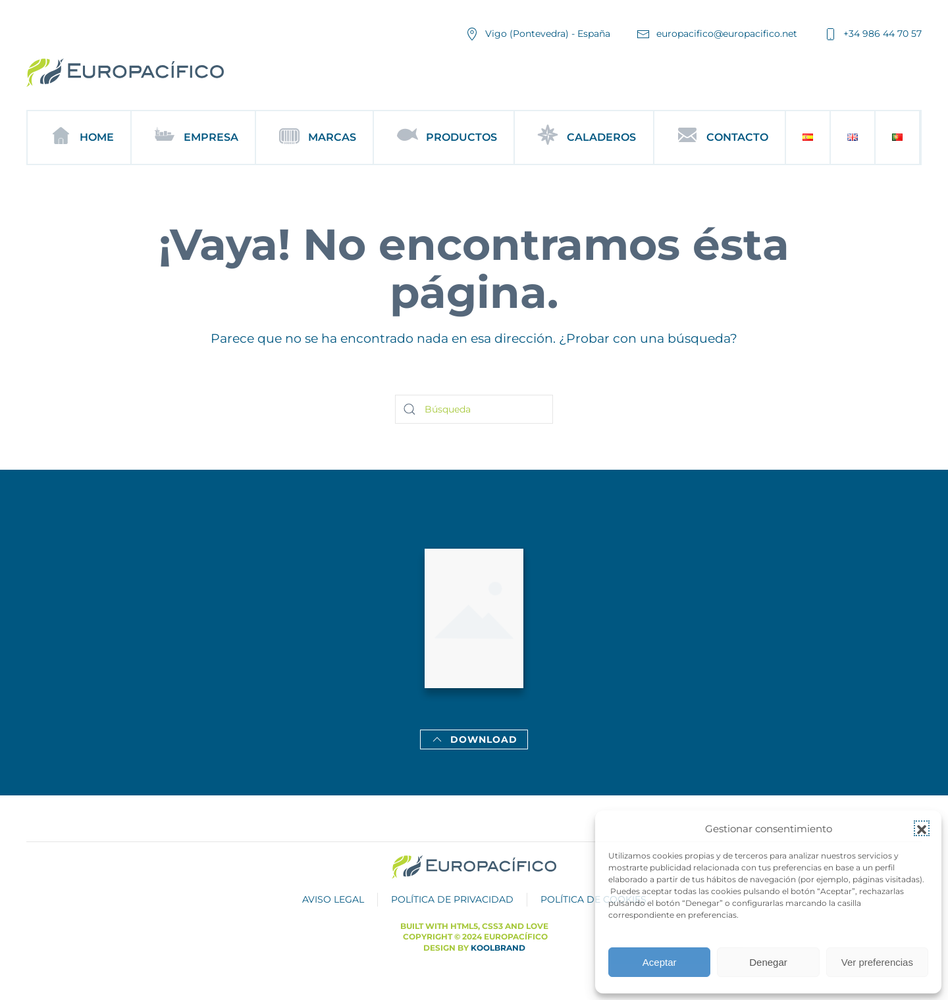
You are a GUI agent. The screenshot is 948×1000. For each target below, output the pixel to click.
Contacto (719, 137)
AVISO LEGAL (333, 899)
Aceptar (660, 962)
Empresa (193, 137)
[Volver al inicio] (125, 73)
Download (474, 739)
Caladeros (583, 137)
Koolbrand (498, 948)
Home (79, 137)
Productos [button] (443, 137)
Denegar (768, 962)
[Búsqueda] (474, 409)
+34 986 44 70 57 (873, 34)
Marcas (314, 137)
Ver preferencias (877, 962)
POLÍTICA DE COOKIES (593, 899)
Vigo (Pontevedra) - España (537, 34)
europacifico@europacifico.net (717, 34)
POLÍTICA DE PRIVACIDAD (452, 899)
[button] (921, 828)
